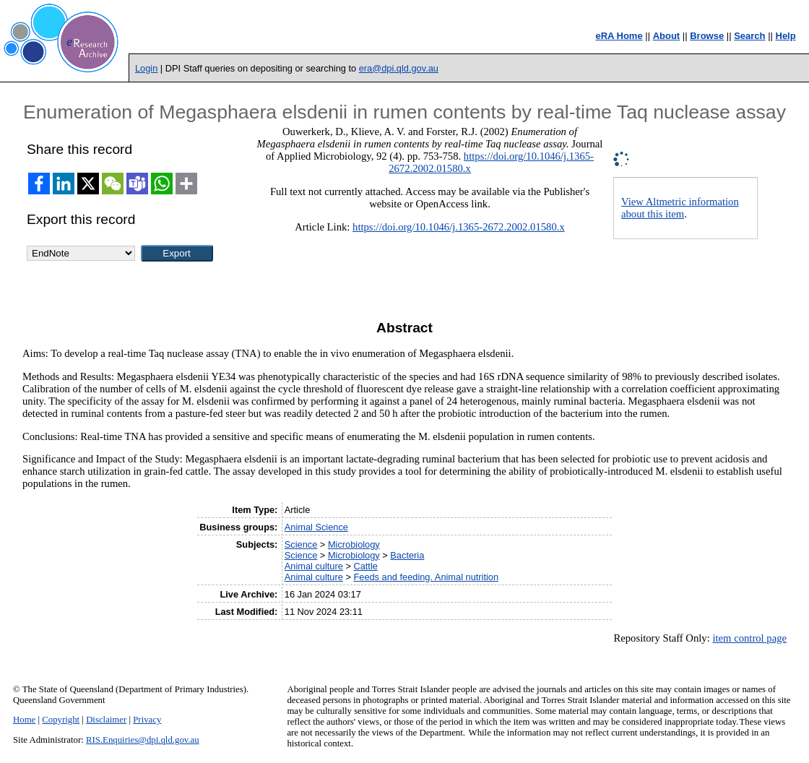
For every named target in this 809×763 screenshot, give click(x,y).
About (666, 35)
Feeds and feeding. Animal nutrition (425, 577)
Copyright (60, 720)
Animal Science (316, 527)
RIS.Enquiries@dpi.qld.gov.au (142, 740)
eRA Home (618, 35)
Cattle (365, 566)
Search (749, 35)
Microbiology (354, 544)
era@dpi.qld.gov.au (398, 68)
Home (24, 720)
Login (146, 68)
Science (301, 544)
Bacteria (407, 555)
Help (786, 35)
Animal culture (314, 566)
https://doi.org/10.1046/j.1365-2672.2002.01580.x (458, 227)
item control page (749, 638)
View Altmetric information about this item (680, 208)
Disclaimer (106, 720)
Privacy (147, 720)
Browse (707, 35)
